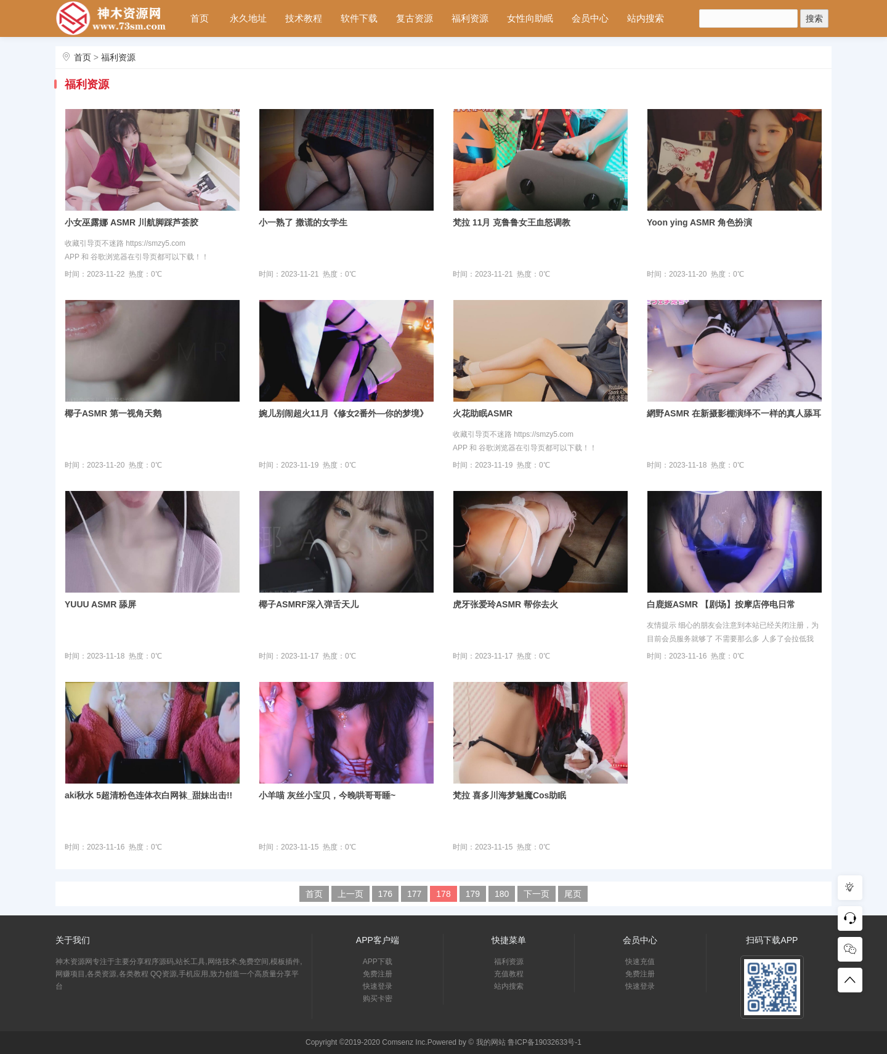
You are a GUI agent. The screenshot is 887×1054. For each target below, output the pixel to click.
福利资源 (470, 18)
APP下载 (377, 961)
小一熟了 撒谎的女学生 (303, 222)
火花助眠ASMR (482, 413)
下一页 (536, 894)
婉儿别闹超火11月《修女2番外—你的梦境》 (343, 413)
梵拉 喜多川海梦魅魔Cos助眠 (509, 795)
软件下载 (359, 18)
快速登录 (377, 986)
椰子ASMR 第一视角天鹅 (113, 413)
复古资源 (414, 18)
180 (502, 894)
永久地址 (248, 18)
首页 (199, 18)
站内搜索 (645, 18)
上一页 (350, 894)
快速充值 (640, 961)
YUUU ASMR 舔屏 (100, 604)
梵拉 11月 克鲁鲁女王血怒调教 (511, 222)
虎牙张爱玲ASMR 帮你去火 (505, 604)
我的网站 (491, 1042)
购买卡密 (377, 998)
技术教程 (303, 18)
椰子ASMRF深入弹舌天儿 (308, 604)
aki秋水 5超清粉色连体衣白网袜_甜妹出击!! (148, 795)
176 (385, 894)
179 (473, 894)
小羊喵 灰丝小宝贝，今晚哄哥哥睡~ (327, 795)
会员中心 (590, 18)
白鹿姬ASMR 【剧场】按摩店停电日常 (721, 604)
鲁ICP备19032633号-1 (544, 1042)
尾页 (572, 894)
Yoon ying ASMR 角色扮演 (699, 222)
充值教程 (509, 974)
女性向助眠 (530, 18)
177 (414, 894)
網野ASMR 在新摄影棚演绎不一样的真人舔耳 (734, 413)
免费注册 (377, 974)
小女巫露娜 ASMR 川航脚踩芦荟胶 (131, 222)
